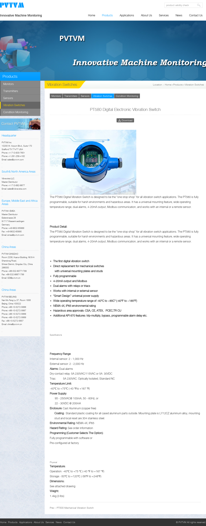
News (179, 15)
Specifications (56, 335)
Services (164, 15)
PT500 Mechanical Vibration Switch (75, 507)
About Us (146, 15)
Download (127, 120)
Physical (53, 462)
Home (91, 15)
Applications (127, 15)
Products (107, 15)
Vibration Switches (194, 84)
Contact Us (196, 15)
